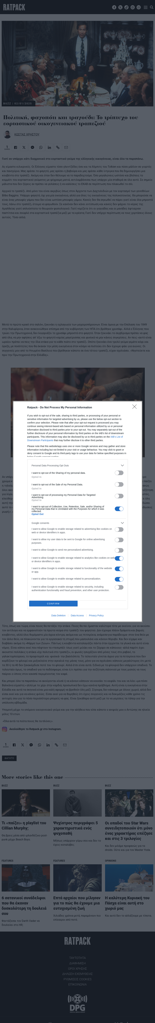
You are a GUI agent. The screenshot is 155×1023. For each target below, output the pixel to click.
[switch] (119, 473)
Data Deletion (58, 615)
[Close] (135, 407)
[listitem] (77, 465)
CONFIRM (53, 603)
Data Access (77, 615)
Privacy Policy (96, 615)
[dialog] (77, 511)
